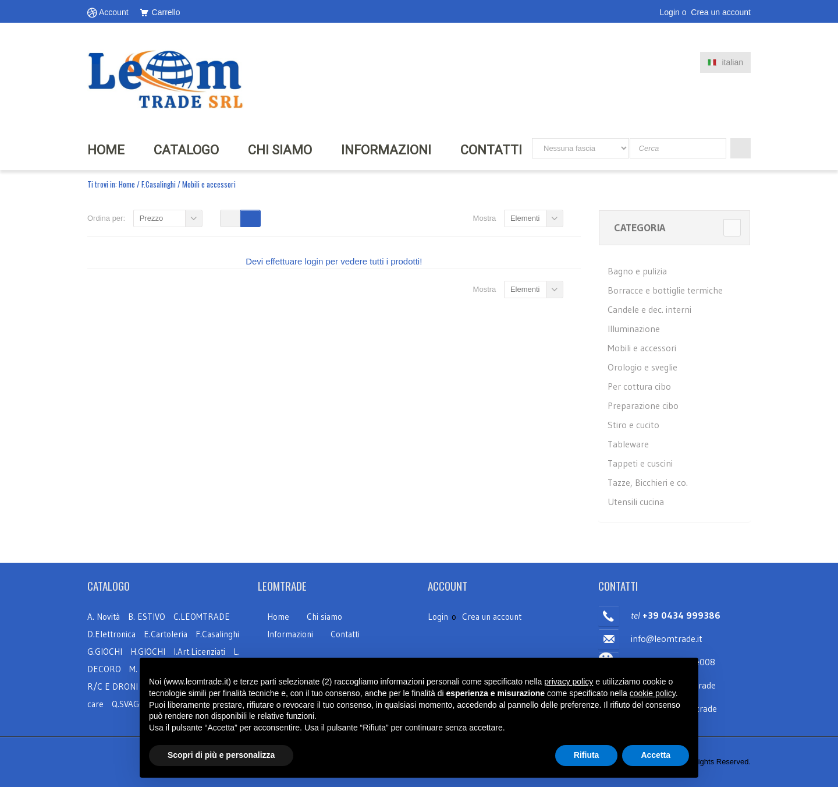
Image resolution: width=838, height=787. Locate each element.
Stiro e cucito (633, 424)
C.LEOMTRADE (201, 616)
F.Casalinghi (159, 184)
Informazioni (290, 634)
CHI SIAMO (280, 150)
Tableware (628, 444)
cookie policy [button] (653, 693)
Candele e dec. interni (649, 309)
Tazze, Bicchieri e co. (648, 482)
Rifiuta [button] (586, 755)
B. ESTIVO (146, 616)
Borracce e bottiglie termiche (665, 290)
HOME (106, 150)
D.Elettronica (112, 634)
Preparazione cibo (643, 405)
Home (127, 184)
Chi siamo (324, 616)
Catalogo (186, 150)
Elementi (525, 218)
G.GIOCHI (104, 651)
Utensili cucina (636, 501)
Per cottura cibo (639, 386)
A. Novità (103, 616)
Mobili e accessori (642, 348)
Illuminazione (634, 328)
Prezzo (151, 218)
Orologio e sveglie (642, 367)
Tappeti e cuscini (640, 463)
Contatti (491, 150)
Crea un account (721, 12)
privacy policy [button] (568, 681)
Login (670, 12)
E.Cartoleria (165, 634)
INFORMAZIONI (386, 150)
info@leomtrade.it (666, 638)
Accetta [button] (655, 755)
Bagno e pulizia (637, 271)
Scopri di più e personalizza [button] (221, 755)
